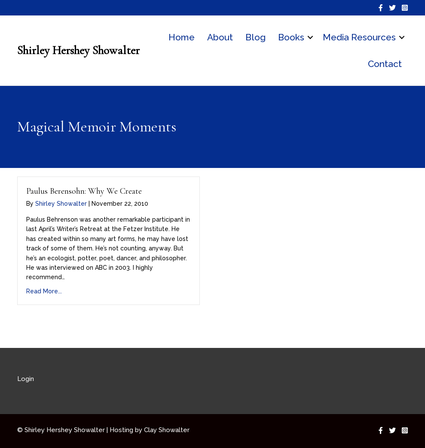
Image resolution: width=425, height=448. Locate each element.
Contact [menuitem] (385, 63)
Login (25, 379)
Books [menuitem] (291, 37)
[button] (310, 37)
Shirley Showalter (61, 203)
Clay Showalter (167, 430)
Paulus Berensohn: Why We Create (84, 191)
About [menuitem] (220, 37)
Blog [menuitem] (255, 37)
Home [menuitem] (181, 37)
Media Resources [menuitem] (359, 37)
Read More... (44, 291)
